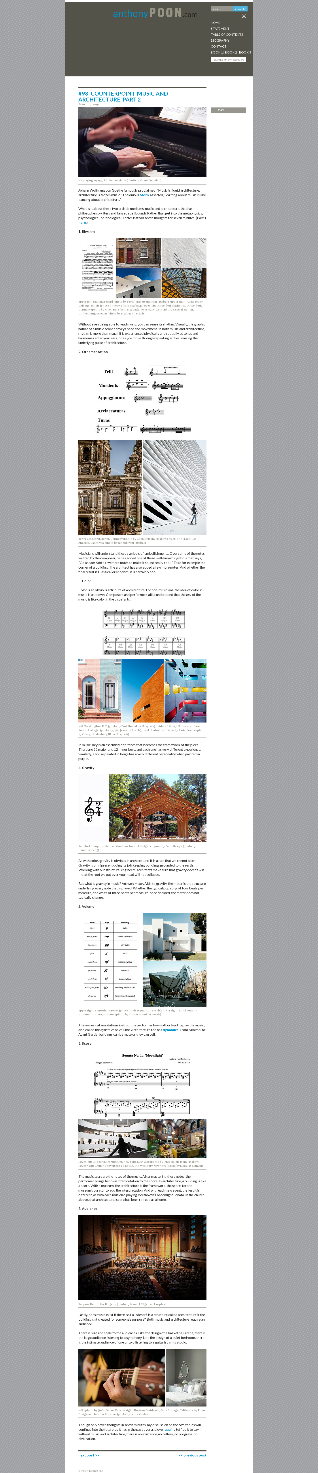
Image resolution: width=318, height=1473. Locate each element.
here (82, 222)
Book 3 (245, 52)
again (169, 1429)
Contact (219, 46)
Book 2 (231, 52)
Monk (145, 195)
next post (86, 1455)
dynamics (170, 1030)
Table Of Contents (227, 34)
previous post (195, 1455)
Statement (220, 28)
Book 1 (217, 52)
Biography (220, 40)
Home (215, 22)
